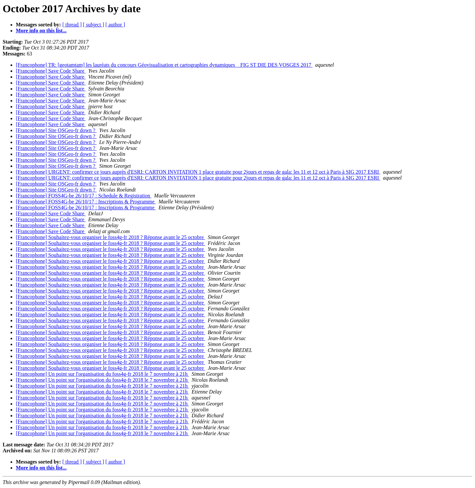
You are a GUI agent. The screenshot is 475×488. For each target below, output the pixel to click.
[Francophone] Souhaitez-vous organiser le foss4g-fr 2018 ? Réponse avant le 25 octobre (110, 237)
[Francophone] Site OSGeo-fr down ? (56, 130)
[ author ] (115, 24)
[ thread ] (72, 24)
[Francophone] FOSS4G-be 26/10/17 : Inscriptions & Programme (86, 201)
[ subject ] (93, 24)
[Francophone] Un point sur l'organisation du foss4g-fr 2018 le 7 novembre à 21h (102, 374)
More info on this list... (41, 30)
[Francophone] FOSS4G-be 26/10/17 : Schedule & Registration (83, 195)
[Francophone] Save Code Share (51, 71)
